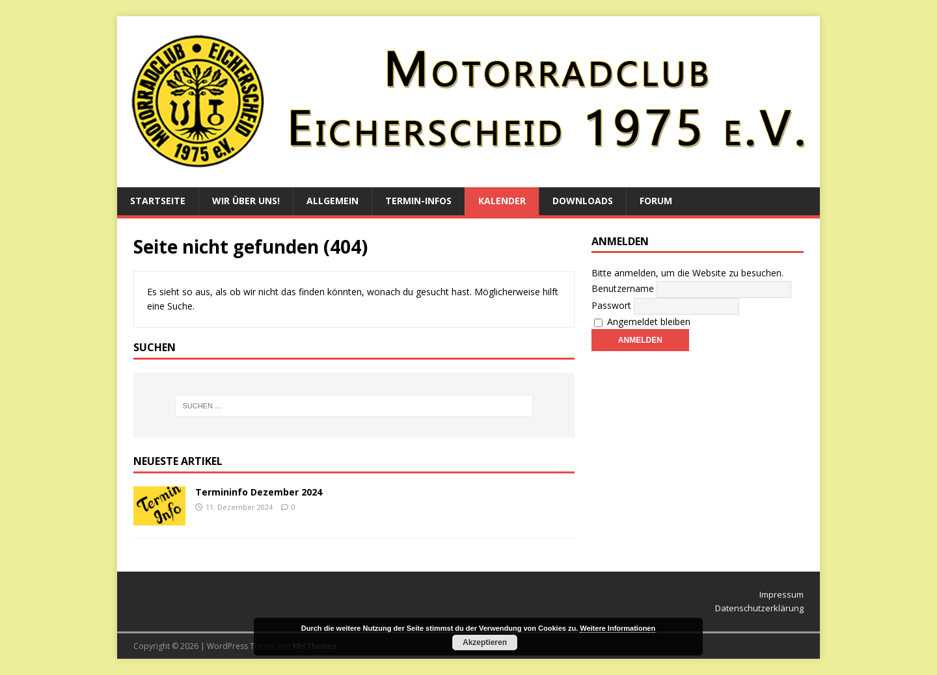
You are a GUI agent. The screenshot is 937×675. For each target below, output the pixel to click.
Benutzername (622, 288)
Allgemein (332, 200)
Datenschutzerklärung (759, 608)
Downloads (582, 200)
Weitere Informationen (617, 628)
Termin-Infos (418, 200)
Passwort (611, 305)
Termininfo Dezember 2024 (258, 492)
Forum (656, 200)
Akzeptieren (485, 642)
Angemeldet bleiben (642, 321)
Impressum (781, 594)
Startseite (157, 200)
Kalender (502, 200)
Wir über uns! (246, 200)
